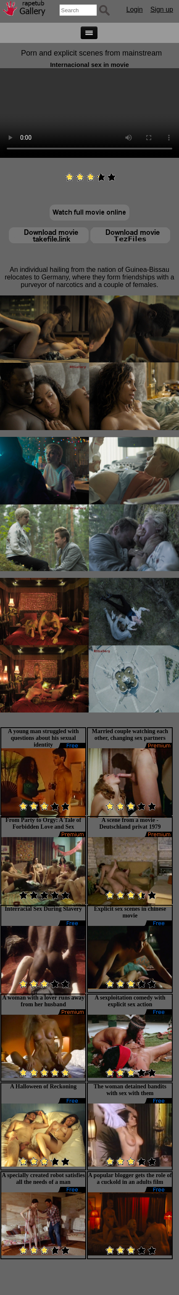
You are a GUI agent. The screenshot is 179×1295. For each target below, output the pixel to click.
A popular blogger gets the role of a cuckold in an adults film (130, 1178)
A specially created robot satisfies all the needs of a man (43, 1178)
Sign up (161, 9)
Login (134, 9)
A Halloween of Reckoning (43, 1086)
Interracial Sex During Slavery (43, 909)
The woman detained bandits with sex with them (130, 1089)
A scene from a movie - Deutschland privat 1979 (130, 823)
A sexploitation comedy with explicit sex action (130, 1001)
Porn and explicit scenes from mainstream (91, 53)
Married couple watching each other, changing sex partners (130, 734)
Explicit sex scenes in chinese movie (130, 912)
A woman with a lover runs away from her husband (43, 1001)
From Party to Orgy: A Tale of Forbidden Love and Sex (43, 823)
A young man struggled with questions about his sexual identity (43, 738)
